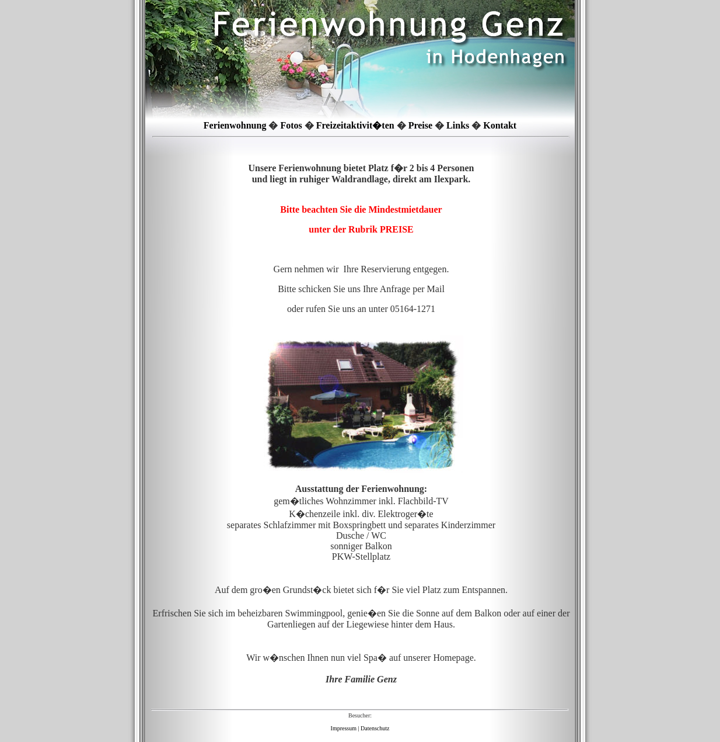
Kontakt (499, 125)
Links (457, 125)
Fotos (291, 125)
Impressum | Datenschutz (360, 728)
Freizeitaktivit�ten (355, 125)
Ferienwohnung (235, 125)
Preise (420, 125)
